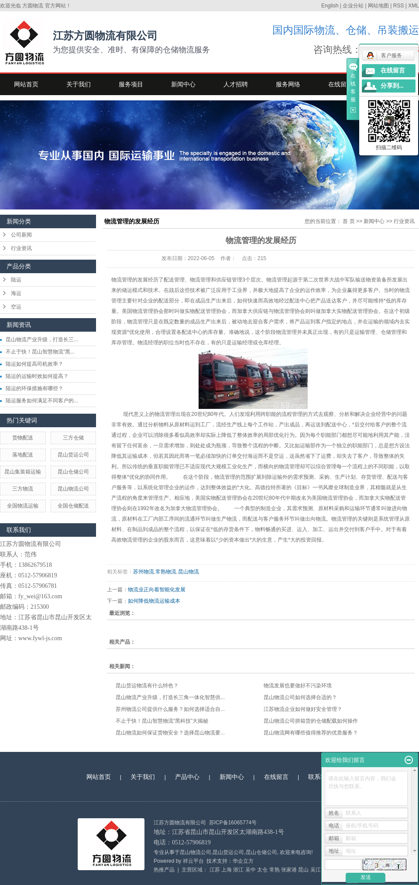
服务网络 (288, 84)
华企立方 (243, 861)
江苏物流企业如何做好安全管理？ (303, 709)
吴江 (315, 870)
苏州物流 (143, 572)
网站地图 (378, 6)
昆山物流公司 (73, 489)
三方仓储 (73, 438)
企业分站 (353, 6)
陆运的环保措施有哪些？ (34, 388)
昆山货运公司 (73, 455)
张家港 (289, 870)
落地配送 (22, 455)
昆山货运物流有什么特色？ (147, 686)
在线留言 (340, 84)
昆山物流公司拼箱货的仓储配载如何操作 (311, 721)
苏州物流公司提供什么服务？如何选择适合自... (170, 709)
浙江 (238, 870)
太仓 (262, 870)
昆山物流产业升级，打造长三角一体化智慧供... (170, 697)
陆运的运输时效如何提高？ (37, 376)
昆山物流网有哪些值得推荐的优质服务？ (311, 733)
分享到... (392, 85)
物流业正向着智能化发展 (156, 590)
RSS (398, 6)
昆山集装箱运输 (22, 472)
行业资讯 (21, 248)
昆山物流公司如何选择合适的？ (300, 697)
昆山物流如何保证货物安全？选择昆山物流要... (170, 733)
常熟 (274, 870)
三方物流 (22, 489)
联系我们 (320, 776)
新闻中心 (183, 84)
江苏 (215, 870)
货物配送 (22, 438)
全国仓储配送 (73, 506)
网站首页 (26, 84)
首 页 (348, 221)
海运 (16, 293)
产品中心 (187, 776)
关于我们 (78, 84)
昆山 (303, 870)
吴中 (250, 870)
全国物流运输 (22, 506)
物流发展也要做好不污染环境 (298, 686)
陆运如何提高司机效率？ (34, 364)
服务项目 (131, 84)
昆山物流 (188, 572)
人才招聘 (235, 84)
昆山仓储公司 (73, 472)
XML (413, 6)
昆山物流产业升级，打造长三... (42, 339)
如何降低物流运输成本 (154, 601)
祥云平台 (193, 861)
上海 (226, 870)
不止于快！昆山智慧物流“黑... (40, 352)
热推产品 (164, 870)
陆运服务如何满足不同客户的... (42, 401)
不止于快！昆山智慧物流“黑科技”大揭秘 (162, 721)
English (329, 6)
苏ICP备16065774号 (233, 823)
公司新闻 (21, 235)
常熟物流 (165, 572)
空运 (16, 307)
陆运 (16, 280)
